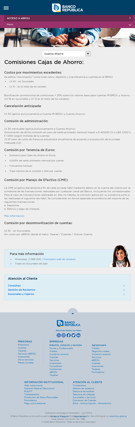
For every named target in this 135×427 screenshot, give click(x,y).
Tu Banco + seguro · (61, 416)
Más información (14, 215)
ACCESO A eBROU (69, 18)
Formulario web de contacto (60, 259)
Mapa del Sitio (80, 416)
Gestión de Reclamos (66, 290)
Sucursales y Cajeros (66, 294)
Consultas (66, 286)
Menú (69, 24)
